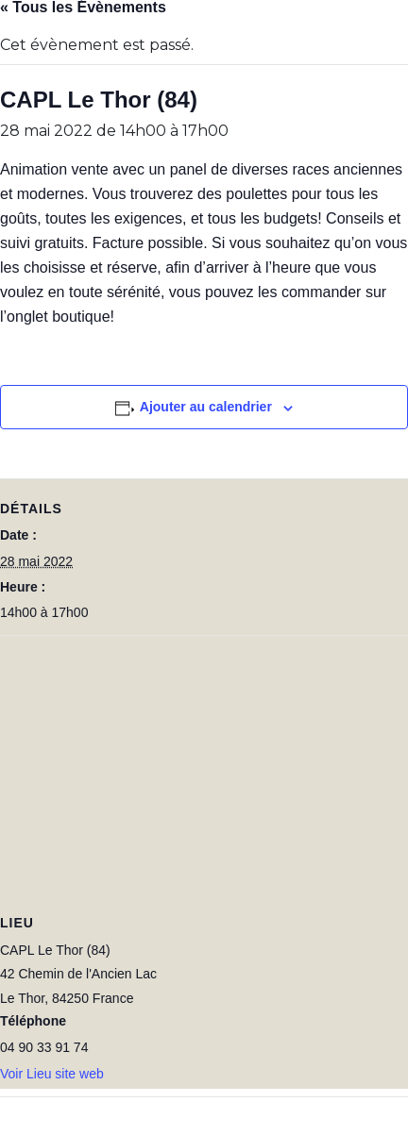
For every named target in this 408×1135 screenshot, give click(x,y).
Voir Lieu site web (52, 1073)
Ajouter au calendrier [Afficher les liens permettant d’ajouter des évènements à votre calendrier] (206, 406)
